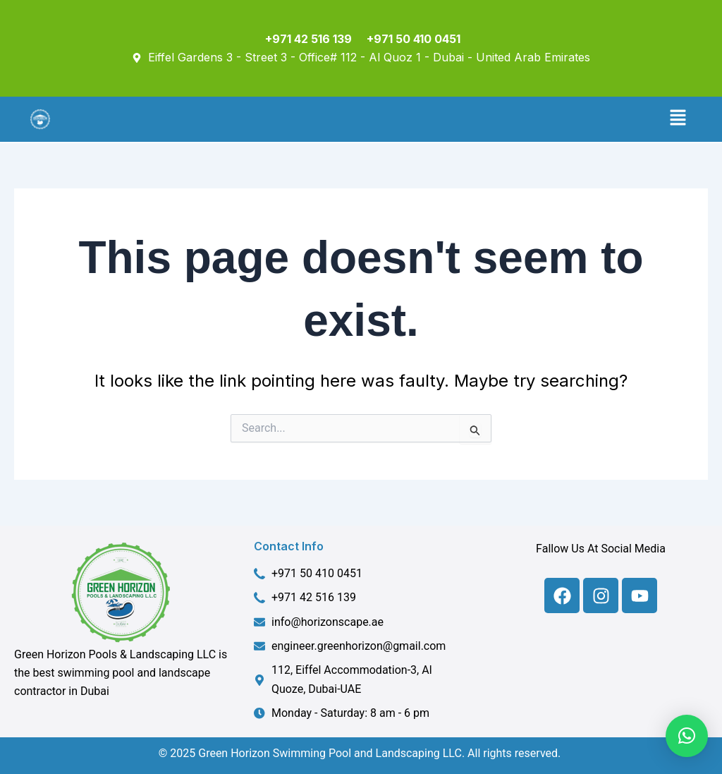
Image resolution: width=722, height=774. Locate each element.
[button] (678, 119)
